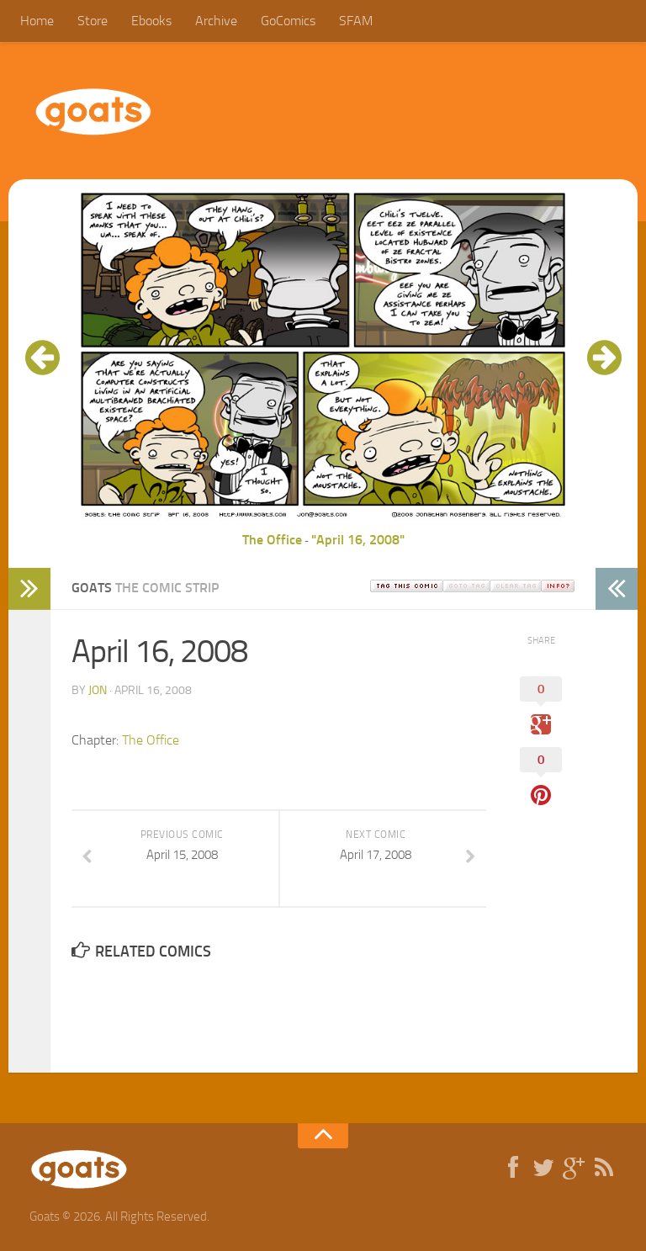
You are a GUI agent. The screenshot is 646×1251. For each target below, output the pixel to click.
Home (37, 21)
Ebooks (151, 21)
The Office (272, 540)
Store (92, 21)
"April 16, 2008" (358, 540)
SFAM (356, 21)
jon (97, 690)
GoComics (288, 21)
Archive (216, 21)
